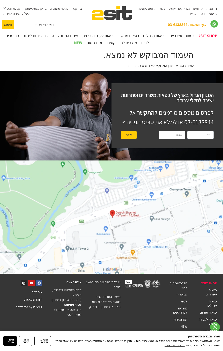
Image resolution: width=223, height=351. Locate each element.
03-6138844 (199, 122)
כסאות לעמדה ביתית (98, 35)
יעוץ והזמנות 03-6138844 (188, 24)
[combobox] (37, 24)
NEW (78, 43)
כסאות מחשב (128, 35)
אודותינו (198, 8)
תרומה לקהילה (147, 8)
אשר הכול (11, 341)
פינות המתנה (68, 35)
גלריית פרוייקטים (179, 8)
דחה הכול (26, 341)
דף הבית (212, 8)
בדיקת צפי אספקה (34, 8)
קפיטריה (12, 35)
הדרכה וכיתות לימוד (38, 35)
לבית (145, 42)
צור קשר (77, 8)
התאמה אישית (43, 341)
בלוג (162, 8)
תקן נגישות (94, 42)
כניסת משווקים (59, 8)
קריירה (192, 13)
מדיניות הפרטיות (175, 345)
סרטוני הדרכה (208, 13)
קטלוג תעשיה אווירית (16, 13)
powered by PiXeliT (29, 307)
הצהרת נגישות (33, 299)
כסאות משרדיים (182, 35)
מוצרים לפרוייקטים (122, 42)
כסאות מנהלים (154, 35)
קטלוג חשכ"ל (11, 8)
